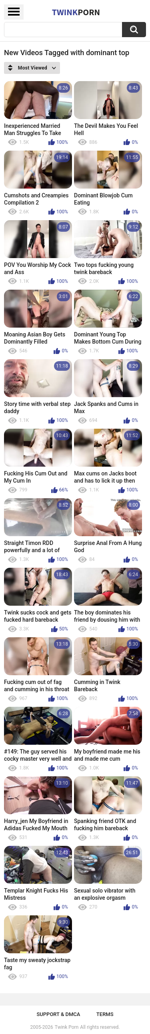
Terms (105, 1014)
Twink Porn (66, 1027)
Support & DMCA (58, 1014)
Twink (76, 12)
